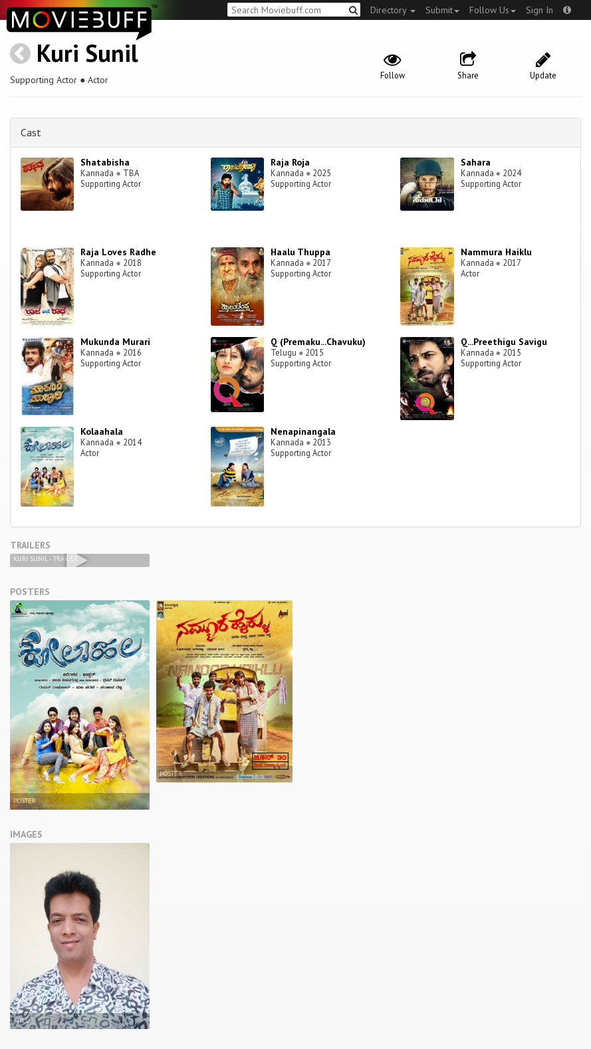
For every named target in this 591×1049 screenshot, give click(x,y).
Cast (31, 132)
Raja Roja (290, 162)
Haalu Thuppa (300, 252)
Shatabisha (105, 162)
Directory (392, 10)
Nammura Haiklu (496, 252)
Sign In (539, 10)
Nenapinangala (303, 431)
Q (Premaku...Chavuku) (318, 342)
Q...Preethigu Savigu (504, 342)
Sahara (476, 162)
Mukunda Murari (115, 342)
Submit (442, 10)
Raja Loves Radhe (118, 252)
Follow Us (492, 10)
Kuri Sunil (87, 52)
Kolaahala (101, 431)
